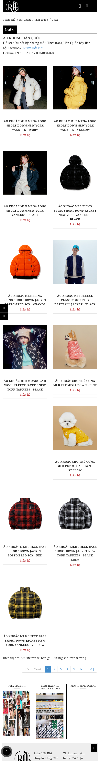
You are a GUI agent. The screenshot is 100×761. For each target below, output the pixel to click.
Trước (38, 669)
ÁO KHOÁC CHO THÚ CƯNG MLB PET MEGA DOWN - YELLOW (75, 466)
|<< (26, 669)
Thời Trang (41, 19)
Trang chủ (9, 19)
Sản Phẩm (25, 19)
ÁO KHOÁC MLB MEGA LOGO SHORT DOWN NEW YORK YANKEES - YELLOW (75, 125)
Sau (82, 669)
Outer (54, 19)
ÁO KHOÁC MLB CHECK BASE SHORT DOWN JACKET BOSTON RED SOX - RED (25, 551)
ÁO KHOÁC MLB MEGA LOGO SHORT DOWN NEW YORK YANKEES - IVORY (25, 125)
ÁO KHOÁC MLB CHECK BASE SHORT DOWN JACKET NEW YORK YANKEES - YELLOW (25, 640)
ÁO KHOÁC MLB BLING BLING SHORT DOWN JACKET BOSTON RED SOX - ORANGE (25, 300)
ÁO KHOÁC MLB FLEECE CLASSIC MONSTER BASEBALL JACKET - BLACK (74, 300)
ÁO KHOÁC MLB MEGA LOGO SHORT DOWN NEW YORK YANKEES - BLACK (25, 210)
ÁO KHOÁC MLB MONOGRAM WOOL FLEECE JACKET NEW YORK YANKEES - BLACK (25, 385)
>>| (92, 669)
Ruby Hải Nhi (33, 48)
